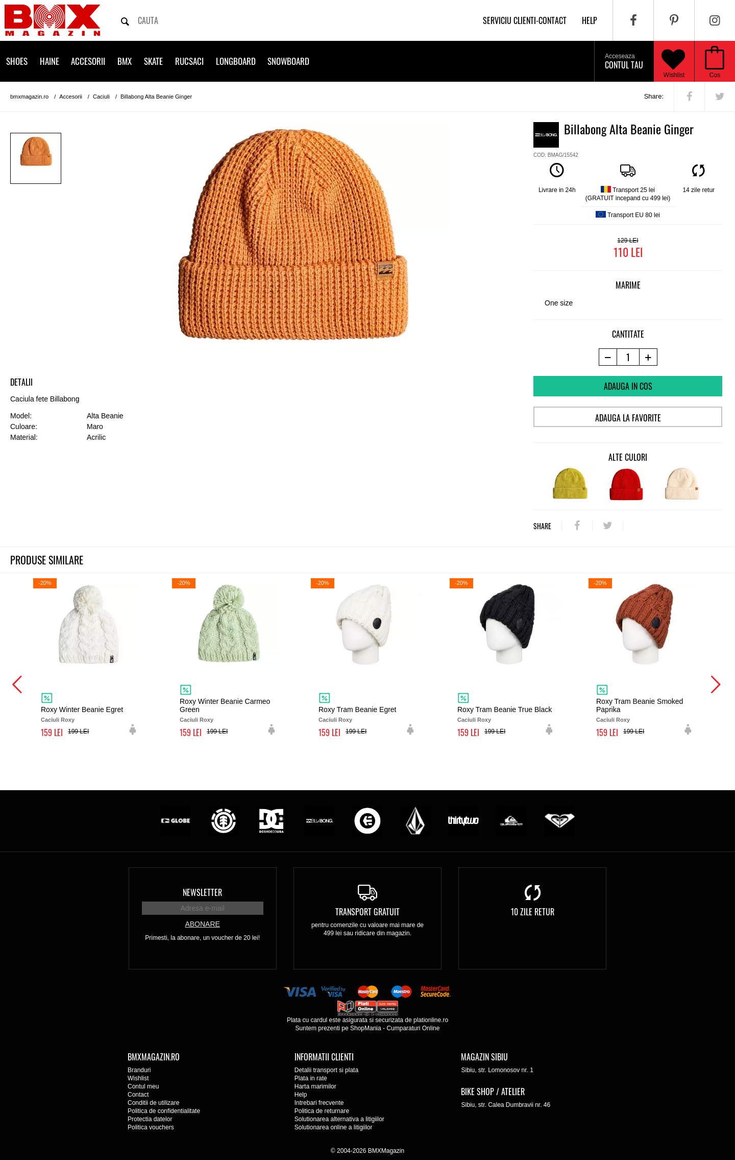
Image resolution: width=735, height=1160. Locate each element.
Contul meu (143, 1086)
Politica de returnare (322, 1111)
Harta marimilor (315, 1086)
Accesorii (88, 61)
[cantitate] (628, 357)
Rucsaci (189, 61)
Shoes (17, 61)
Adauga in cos (628, 386)
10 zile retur (532, 912)
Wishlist (673, 61)
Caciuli (101, 96)
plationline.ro (430, 1020)
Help (301, 1094)
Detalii (21, 382)
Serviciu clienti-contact (525, 20)
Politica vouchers (151, 1127)
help (589, 20)
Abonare (202, 924)
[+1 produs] (648, 357)
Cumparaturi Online (412, 1028)
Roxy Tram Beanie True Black (504, 709)
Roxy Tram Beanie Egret (357, 709)
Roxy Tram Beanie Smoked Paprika (639, 705)
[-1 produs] (608, 357)
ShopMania (365, 1028)
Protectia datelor (150, 1119)
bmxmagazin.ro (29, 96)
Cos (714, 75)
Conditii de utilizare (153, 1102)
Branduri (139, 1070)
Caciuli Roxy (58, 720)
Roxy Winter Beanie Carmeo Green (225, 705)
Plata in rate (311, 1078)
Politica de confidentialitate (164, 1111)
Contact (138, 1094)
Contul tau (624, 62)
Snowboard (288, 61)
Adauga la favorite (628, 418)
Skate (153, 61)
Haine (49, 61)
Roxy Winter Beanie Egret (82, 709)
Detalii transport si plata (326, 1070)
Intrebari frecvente (319, 1102)
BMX (124, 61)
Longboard (236, 61)
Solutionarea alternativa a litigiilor (339, 1119)
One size (559, 303)
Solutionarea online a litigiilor (334, 1127)
